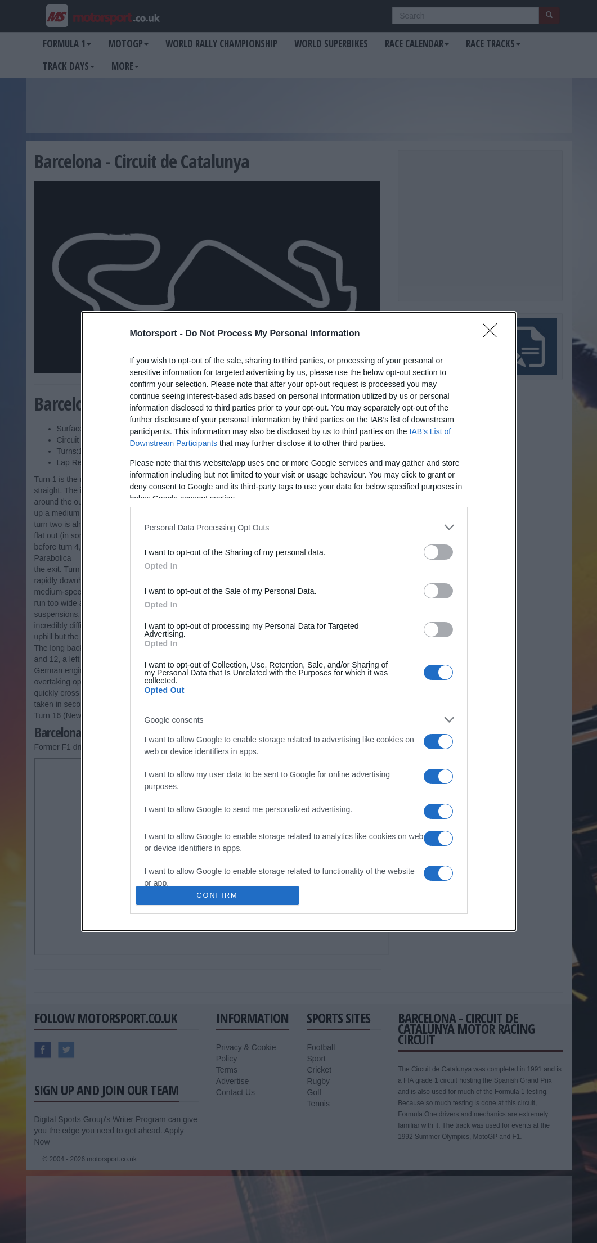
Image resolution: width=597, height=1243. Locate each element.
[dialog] (298, 621)
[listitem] (299, 527)
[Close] (493, 334)
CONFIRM (217, 895)
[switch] (438, 552)
